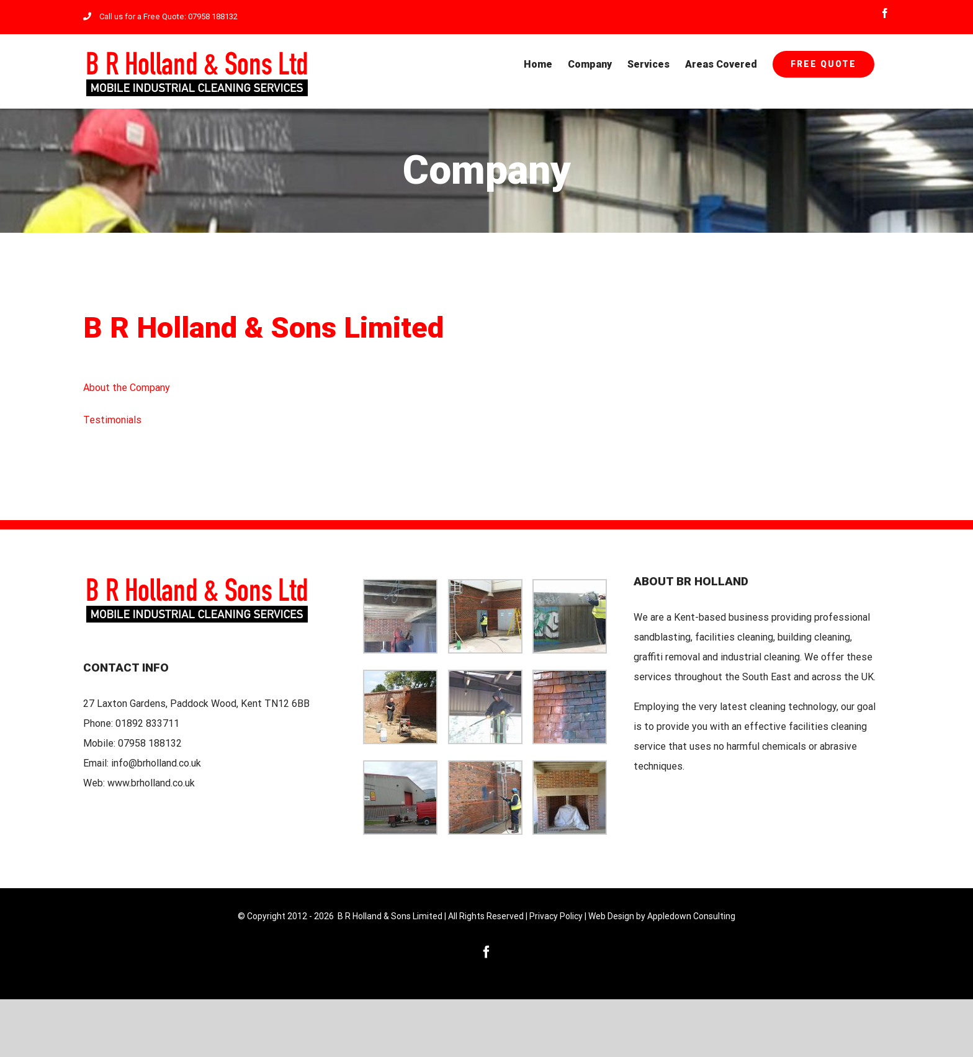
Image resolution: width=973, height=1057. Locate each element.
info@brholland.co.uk (156, 763)
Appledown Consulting (691, 916)
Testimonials (112, 420)
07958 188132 (150, 743)
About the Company (126, 388)
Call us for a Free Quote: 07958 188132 (160, 16)
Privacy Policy (556, 916)
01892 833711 (147, 723)
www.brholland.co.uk (151, 783)
